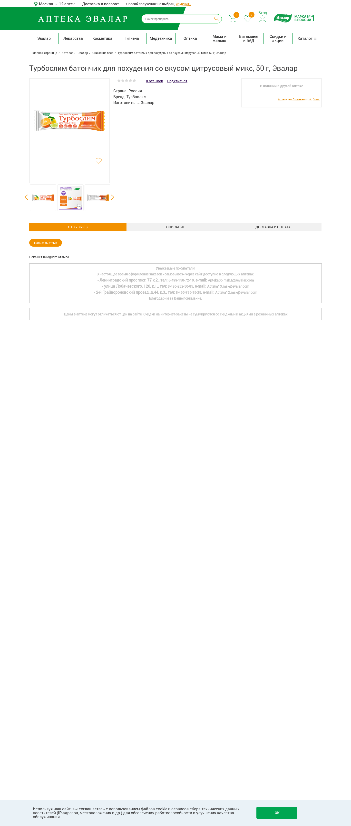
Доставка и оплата (175, 227)
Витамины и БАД (248, 38)
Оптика (190, 38)
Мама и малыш (219, 38)
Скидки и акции (278, 38)
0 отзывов (154, 81)
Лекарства (73, 38)
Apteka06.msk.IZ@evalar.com (231, 628)
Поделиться (177, 81)
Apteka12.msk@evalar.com (236, 640)
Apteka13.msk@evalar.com (228, 634)
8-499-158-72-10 (181, 628)
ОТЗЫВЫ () (273, 227)
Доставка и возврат (100, 3)
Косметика (102, 38)
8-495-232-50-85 (180, 634)
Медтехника (161, 38)
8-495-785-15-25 (188, 640)
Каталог (307, 38)
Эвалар (44, 38)
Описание (78, 227)
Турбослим (136, 96)
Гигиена (132, 38)
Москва (46, 3)
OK (277, 812)
